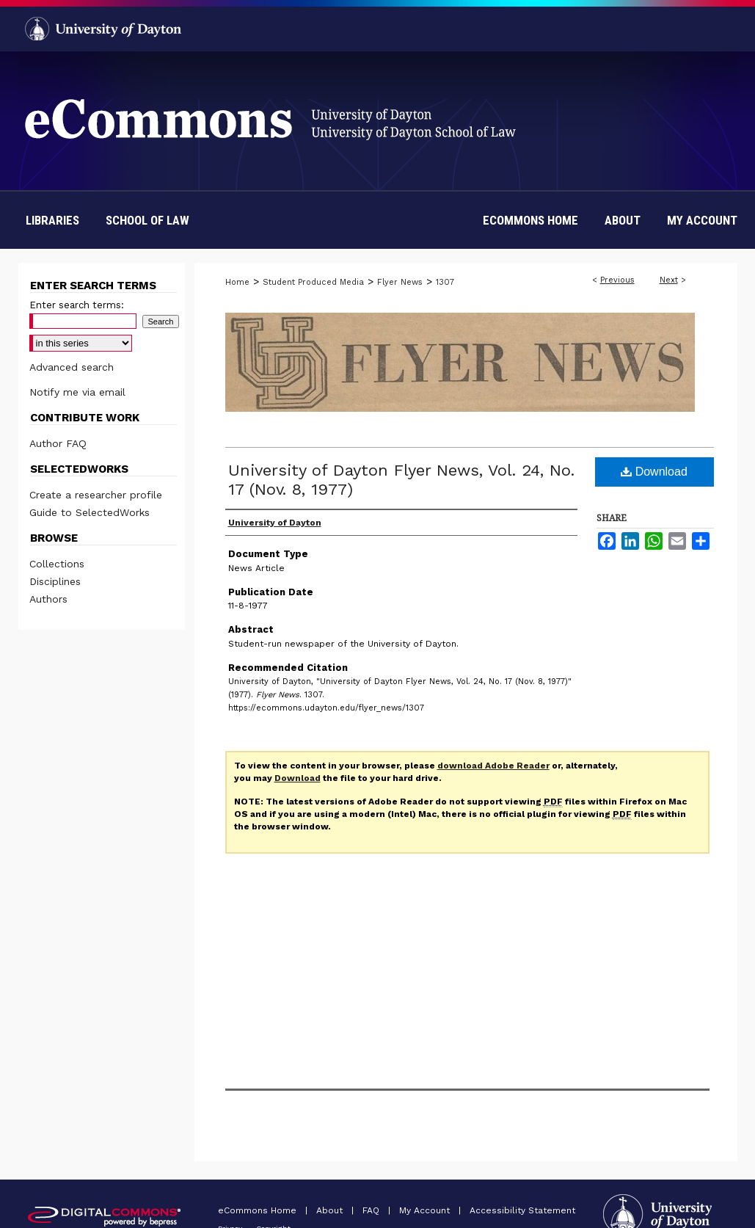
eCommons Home (258, 1210)
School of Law (147, 220)
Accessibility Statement (522, 1210)
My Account (426, 1210)
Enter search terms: (76, 304)
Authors (48, 599)
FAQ (372, 1210)
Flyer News (400, 282)
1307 (445, 282)
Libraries (52, 220)
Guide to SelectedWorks (89, 512)
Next (669, 280)
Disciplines (55, 581)
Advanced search (71, 367)
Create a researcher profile (95, 495)
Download (654, 471)
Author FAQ (58, 443)
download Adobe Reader (493, 765)
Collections (56, 564)
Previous (617, 280)
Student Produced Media (313, 282)
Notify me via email (77, 392)
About (331, 1210)
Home (237, 282)
